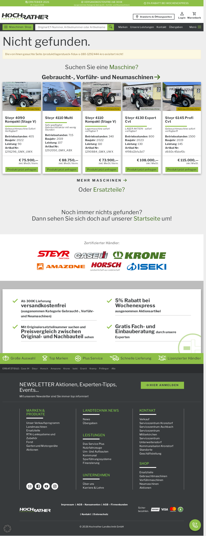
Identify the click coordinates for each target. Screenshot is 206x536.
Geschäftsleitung (150, 453)
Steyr (35, 368)
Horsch (44, 368)
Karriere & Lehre (93, 487)
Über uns (88, 483)
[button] (7, 528)
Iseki (75, 368)
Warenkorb (194, 17)
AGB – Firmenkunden (115, 504)
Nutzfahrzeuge (92, 447)
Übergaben (176, 27)
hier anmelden (162, 385)
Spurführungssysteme (97, 459)
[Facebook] (38, 486)
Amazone (56, 368)
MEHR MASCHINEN (102, 180)
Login (182, 17)
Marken (123, 27)
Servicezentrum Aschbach (156, 426)
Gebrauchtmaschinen (153, 476)
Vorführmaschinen (151, 480)
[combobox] (74, 27)
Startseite (147, 218)
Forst (29, 442)
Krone (66, 368)
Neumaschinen (149, 483)
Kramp (93, 368)
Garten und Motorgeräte (42, 445)
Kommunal (90, 455)
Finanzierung (91, 463)
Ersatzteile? (109, 189)
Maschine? (123, 67)
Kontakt (161, 27)
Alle (113, 368)
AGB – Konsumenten (88, 504)
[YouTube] (46, 486)
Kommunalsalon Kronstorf (156, 445)
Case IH (25, 368)
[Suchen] (110, 27)
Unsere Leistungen (142, 27)
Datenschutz (100, 514)
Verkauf (144, 419)
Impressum (67, 504)
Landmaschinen (36, 426)
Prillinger (104, 368)
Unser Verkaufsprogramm (43, 423)
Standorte (146, 449)
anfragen (21, 169)
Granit (83, 368)
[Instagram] (54, 486)
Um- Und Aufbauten (95, 451)
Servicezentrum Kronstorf (156, 423)
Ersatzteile (33, 430)
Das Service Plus (93, 443)
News (86, 419)
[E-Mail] (29, 486)
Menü (195, 27)
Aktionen (32, 449)
